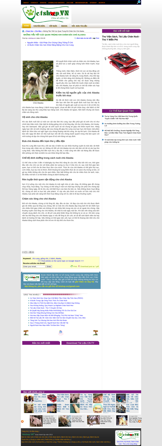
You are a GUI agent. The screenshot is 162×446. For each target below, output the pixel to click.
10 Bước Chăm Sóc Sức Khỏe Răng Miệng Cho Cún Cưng (50, 45)
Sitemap (93, 3)
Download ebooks (56, 3)
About (26, 3)
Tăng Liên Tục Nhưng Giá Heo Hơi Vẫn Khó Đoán (48, 320)
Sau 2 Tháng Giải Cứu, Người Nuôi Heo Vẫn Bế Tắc (49, 323)
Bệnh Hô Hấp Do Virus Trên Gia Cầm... (86, 407)
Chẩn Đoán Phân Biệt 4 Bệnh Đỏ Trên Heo (63, 408)
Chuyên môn (39, 26)
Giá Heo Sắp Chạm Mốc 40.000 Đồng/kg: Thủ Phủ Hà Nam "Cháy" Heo (56, 315)
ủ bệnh (52, 258)
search (102, 3)
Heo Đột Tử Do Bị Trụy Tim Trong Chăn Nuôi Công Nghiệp (106, 420)
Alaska (58, 258)
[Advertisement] (106, 14)
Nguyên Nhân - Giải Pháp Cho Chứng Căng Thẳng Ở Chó (50, 43)
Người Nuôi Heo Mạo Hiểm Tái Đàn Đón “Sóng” (47, 325)
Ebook (64, 26)
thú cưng (36, 258)
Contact (34, 3)
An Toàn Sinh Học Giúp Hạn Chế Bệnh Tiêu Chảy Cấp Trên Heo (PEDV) (56, 298)
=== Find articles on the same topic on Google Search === (61, 261)
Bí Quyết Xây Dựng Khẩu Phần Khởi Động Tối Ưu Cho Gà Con (53, 310)
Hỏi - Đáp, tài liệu (79, 26)
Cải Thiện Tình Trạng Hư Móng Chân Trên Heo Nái (78, 419)
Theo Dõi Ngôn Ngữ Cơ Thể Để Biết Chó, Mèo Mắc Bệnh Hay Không (109, 409)
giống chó (44, 258)
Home (26, 26)
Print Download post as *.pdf (84, 266)
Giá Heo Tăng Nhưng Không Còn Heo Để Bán (47, 313)
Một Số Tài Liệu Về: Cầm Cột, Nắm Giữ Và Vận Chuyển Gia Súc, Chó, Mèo (58, 318)
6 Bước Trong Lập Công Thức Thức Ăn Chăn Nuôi (48, 300)
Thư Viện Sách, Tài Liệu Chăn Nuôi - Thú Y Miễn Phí (63, 398)
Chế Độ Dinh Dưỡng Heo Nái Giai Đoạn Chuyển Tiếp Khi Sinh (109, 399)
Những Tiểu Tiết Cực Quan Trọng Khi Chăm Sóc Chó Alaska (54, 35)
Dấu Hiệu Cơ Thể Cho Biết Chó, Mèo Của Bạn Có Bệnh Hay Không (54, 303)
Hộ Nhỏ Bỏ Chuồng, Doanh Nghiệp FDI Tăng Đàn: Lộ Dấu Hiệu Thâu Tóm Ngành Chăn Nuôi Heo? (123, 133)
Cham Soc (29, 31)
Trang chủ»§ (23, 31)
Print (97, 38)
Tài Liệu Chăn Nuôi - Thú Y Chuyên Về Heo (46, 308)
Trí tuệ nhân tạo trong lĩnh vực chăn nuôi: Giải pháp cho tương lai (40, 409)
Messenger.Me (81, 3)
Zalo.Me (70, 3)
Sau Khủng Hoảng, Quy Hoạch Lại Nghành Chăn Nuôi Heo (51, 305)
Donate (43, 3)
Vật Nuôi (53, 26)
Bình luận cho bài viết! (84, 38)
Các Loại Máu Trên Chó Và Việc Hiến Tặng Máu (132, 408)
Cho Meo (38, 31)
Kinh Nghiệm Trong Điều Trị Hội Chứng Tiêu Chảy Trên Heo (135, 420)
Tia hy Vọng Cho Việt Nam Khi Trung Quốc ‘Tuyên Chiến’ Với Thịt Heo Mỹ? (81, 400)
